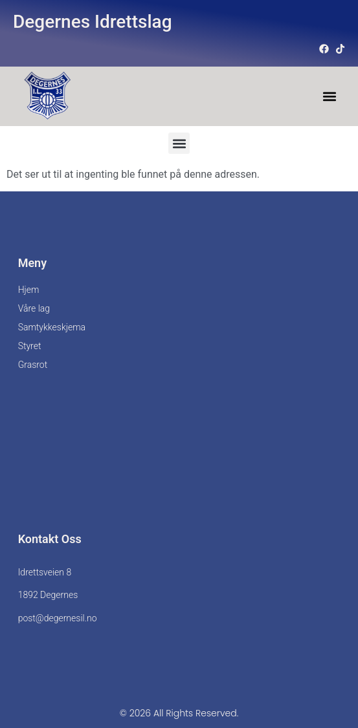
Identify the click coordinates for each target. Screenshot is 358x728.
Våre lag (34, 308)
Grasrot (33, 364)
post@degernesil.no (57, 618)
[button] (329, 96)
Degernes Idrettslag (92, 21)
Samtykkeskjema (51, 327)
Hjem (28, 289)
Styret (29, 346)
